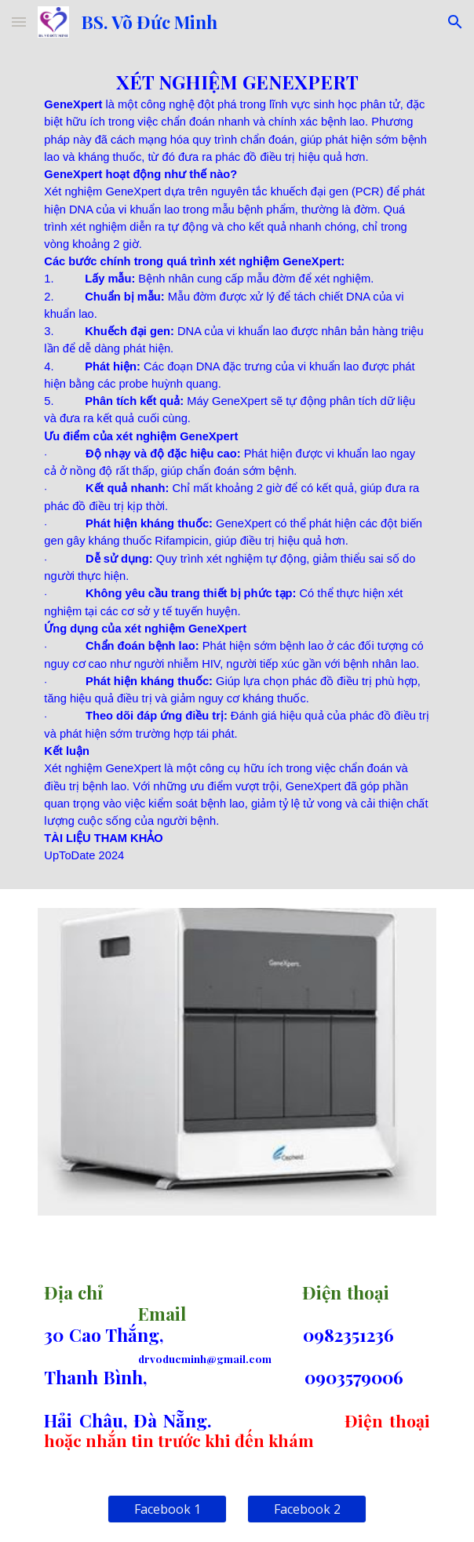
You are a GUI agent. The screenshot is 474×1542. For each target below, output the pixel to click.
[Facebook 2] (306, 1509)
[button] (19, 21)
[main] (237, 466)
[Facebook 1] (166, 1509)
